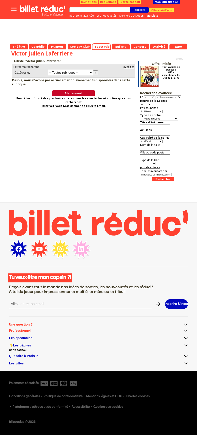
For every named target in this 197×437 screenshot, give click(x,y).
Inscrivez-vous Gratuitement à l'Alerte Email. (73, 106)
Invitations (89, 2)
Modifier (129, 67)
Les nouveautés (106, 16)
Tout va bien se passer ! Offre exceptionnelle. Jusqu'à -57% (171, 72)
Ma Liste (152, 16)
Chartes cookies (138, 396)
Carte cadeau (130, 2)
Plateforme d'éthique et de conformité (40, 407)
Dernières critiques (131, 16)
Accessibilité (81, 407)
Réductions (108, 2)
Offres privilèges (161, 10)
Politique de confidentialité (63, 396)
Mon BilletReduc (166, 2)
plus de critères (150, 167)
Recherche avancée (81, 16)
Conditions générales (24, 396)
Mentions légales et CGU (104, 396)
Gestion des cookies (108, 407)
